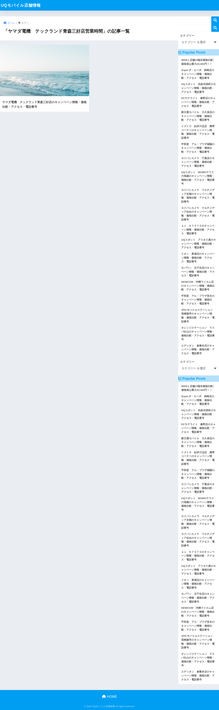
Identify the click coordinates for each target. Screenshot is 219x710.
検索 (215, 20)
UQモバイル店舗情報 (21, 5)
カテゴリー (187, 35)
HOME (109, 696)
